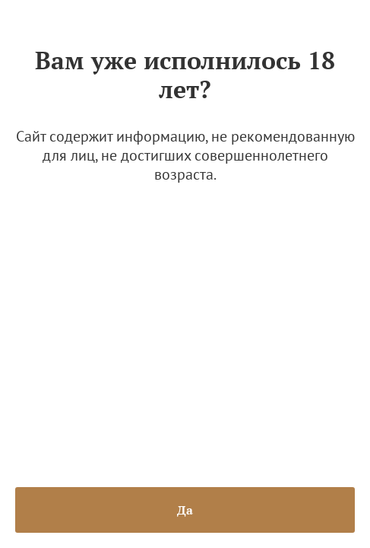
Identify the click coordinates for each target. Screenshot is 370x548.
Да (185, 510)
